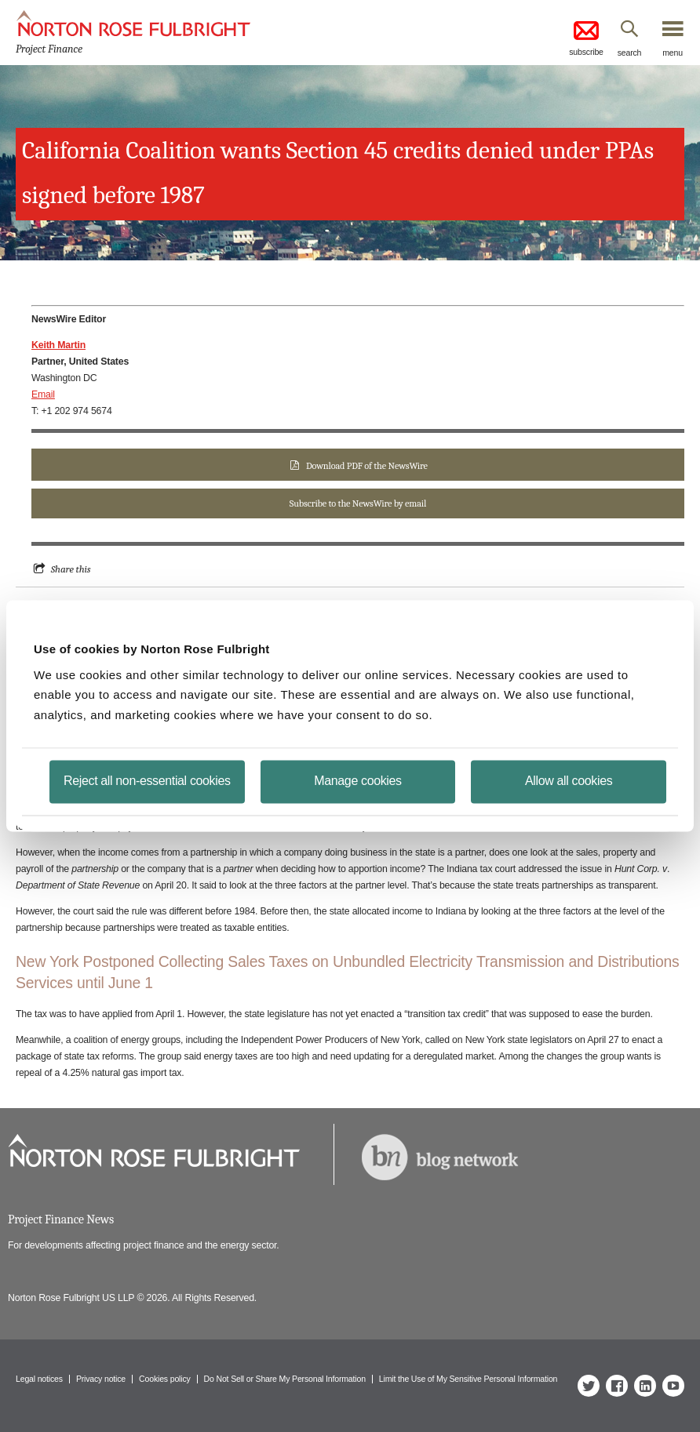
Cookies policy (165, 1378)
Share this (71, 569)
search (630, 52)
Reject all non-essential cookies (147, 780)
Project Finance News (61, 1219)
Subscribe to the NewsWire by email (358, 503)
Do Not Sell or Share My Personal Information (285, 1378)
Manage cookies (357, 780)
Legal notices (39, 1378)
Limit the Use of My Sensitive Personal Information (468, 1378)
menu (672, 52)
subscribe (586, 37)
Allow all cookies (568, 780)
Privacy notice (101, 1378)
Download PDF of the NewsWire (367, 465)
